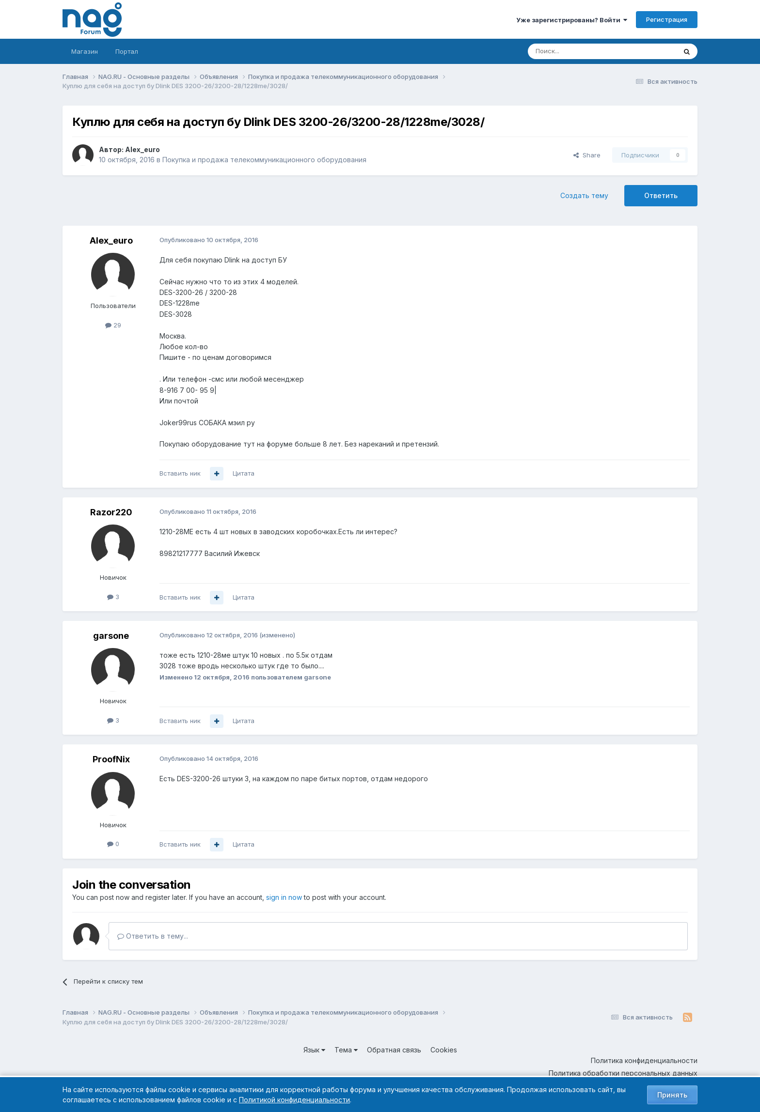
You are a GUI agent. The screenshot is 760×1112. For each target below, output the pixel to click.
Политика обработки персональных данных (623, 1073)
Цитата (243, 473)
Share (587, 155)
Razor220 (111, 512)
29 (113, 325)
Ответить (661, 195)
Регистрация (666, 19)
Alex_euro (142, 149)
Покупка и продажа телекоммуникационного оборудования (264, 159)
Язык (314, 1050)
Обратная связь (394, 1050)
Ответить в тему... (152, 936)
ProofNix (111, 759)
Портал (126, 51)
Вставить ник (180, 473)
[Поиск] (575, 51)
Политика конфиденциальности (644, 1060)
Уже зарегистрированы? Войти (571, 20)
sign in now (284, 897)
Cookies (443, 1050)
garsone (111, 636)
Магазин (84, 51)
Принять (672, 1095)
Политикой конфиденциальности (294, 1100)
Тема (346, 1050)
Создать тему (584, 195)
